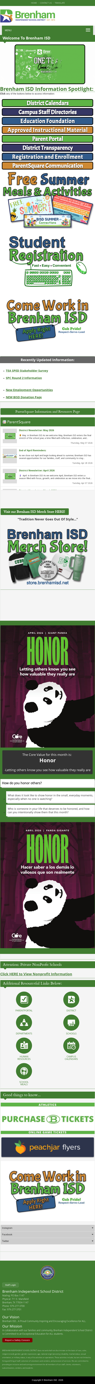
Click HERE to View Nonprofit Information (36, 984)
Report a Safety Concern (17, 1340)
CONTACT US (46, 2)
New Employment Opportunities (29, 390)
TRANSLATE (60, 2)
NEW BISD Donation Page (24, 397)
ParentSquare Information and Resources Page (47, 422)
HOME (34, 2)
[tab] (48, 1239)
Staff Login (10, 1285)
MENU (8, 30)
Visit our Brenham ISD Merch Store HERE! (35, 522)
